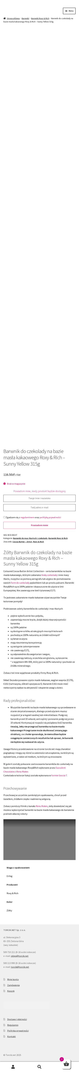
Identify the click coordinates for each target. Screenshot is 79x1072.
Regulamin (12, 1025)
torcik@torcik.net (20, 966)
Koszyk (10, 990)
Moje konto (13, 979)
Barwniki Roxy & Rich (40, 18)
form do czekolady (20, 582)
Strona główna (13, 18)
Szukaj (39, 1067)
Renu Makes (22, 771)
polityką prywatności (50, 517)
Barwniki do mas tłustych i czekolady (30, 538)
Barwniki (25, 18)
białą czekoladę (49, 575)
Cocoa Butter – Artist (22, 541)
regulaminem (27, 517)
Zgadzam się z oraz (32, 517)
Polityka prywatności (18, 1030)
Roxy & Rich (38, 541)
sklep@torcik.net (19, 955)
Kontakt (11, 1036)
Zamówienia (13, 985)
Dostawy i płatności (17, 1019)
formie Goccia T (59, 775)
